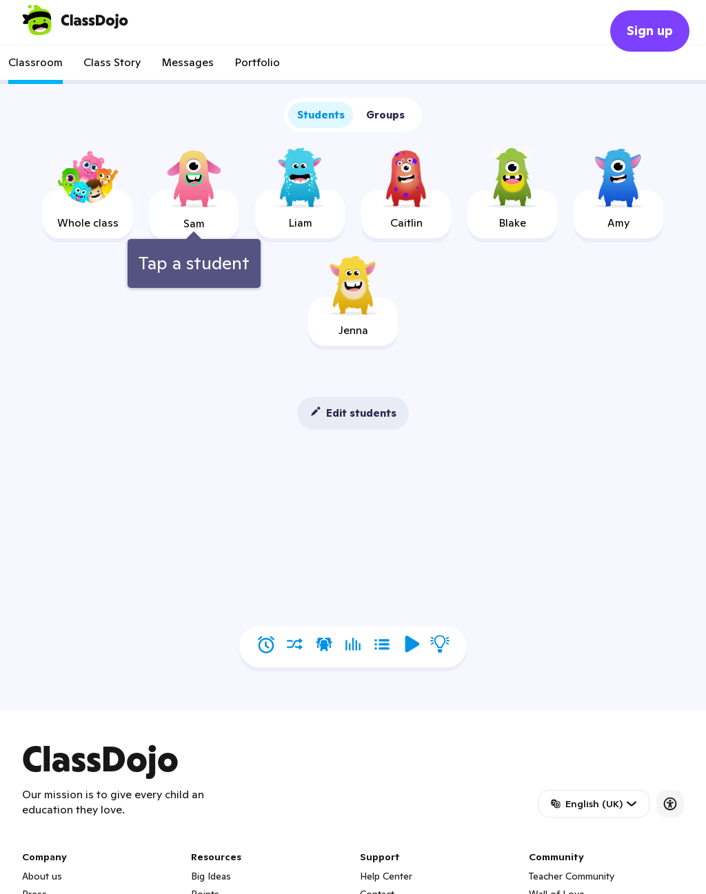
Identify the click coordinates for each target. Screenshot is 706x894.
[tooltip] (194, 223)
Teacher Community (571, 876)
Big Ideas (211, 876)
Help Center (386, 876)
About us (42, 876)
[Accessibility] (670, 804)
